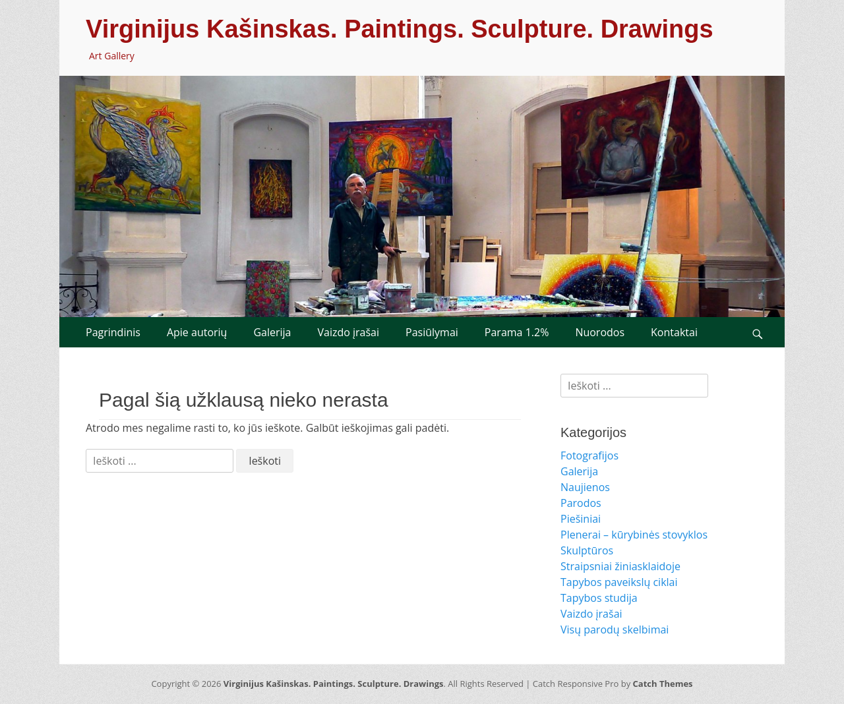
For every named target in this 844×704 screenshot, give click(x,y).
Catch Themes (663, 683)
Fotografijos (589, 455)
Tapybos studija (599, 598)
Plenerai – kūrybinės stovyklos (634, 534)
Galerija (272, 332)
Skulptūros (586, 550)
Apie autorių (197, 332)
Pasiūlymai (432, 332)
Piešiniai (580, 519)
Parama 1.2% (517, 332)
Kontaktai (674, 332)
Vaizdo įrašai (348, 332)
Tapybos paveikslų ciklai (619, 582)
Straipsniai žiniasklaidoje (620, 566)
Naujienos (585, 487)
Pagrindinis (113, 332)
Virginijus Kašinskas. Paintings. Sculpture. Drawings (399, 29)
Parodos (580, 503)
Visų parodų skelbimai (614, 629)
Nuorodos (599, 332)
